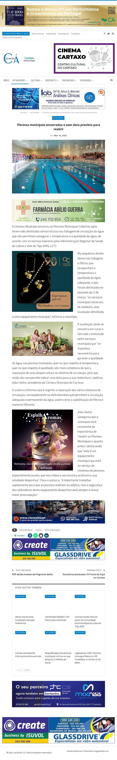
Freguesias (68, 76)
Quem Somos (38, 33)
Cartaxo (39, 531)
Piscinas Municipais (52, 531)
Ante (19, 671)
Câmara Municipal (25, 531)
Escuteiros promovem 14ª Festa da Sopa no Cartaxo (84, 577)
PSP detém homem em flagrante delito (32, 575)
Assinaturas (63, 33)
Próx (27, 671)
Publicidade (51, 33)
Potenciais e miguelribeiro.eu (96, 752)
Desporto (51, 76)
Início (6, 76)
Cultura (35, 76)
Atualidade (19, 76)
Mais (74, 33)
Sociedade (85, 76)
